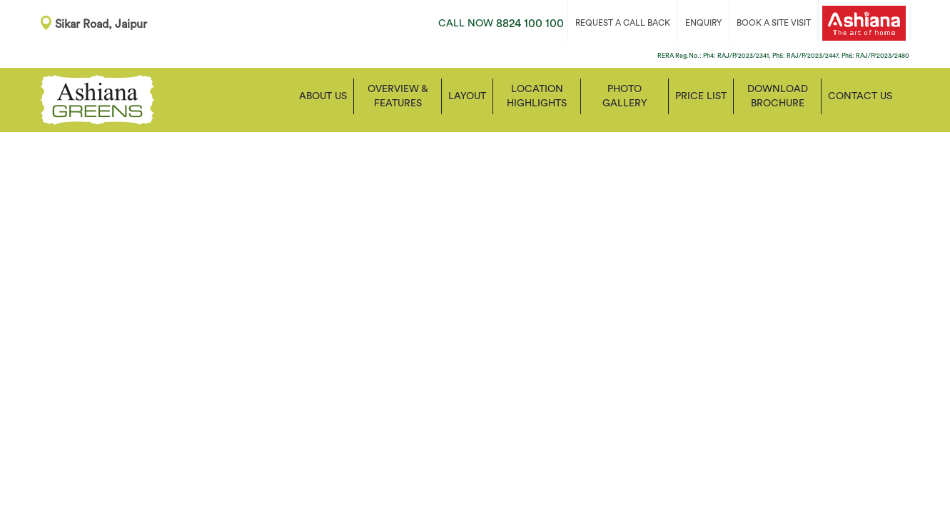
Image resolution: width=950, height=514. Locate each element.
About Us (323, 96)
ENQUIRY (703, 23)
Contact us (860, 96)
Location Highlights (537, 96)
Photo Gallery (624, 96)
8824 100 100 (501, 23)
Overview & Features (398, 96)
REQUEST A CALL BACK (622, 23)
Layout (467, 96)
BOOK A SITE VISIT (774, 23)
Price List (701, 96)
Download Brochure (777, 96)
